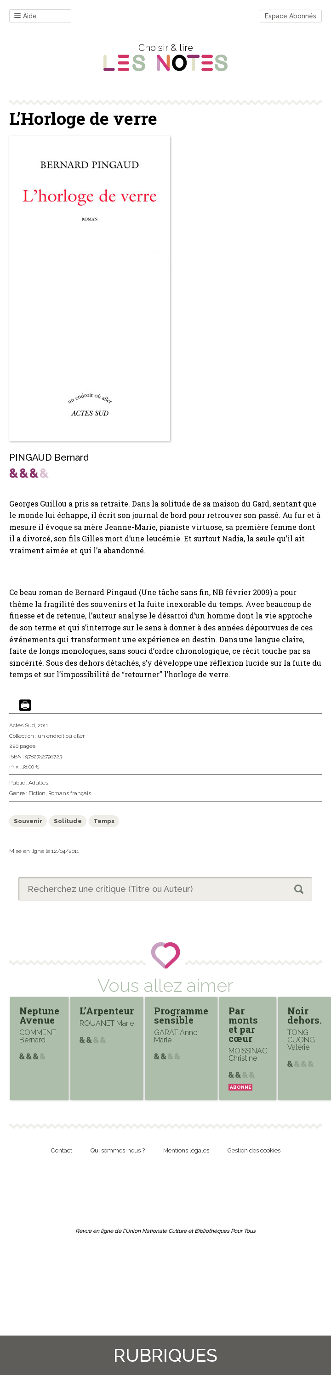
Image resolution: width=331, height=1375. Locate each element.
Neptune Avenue (39, 1015)
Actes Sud (22, 725)
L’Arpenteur (107, 1011)
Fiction (37, 793)
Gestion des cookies (254, 1150)
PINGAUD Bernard (49, 457)
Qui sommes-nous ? (118, 1150)
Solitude (68, 821)
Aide (25, 16)
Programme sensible (181, 1015)
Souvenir (28, 821)
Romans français (69, 793)
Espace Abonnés (290, 16)
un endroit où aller (61, 736)
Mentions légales (186, 1150)
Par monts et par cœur (243, 1024)
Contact (61, 1150)
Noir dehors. (304, 1015)
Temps (103, 821)
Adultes (38, 782)
